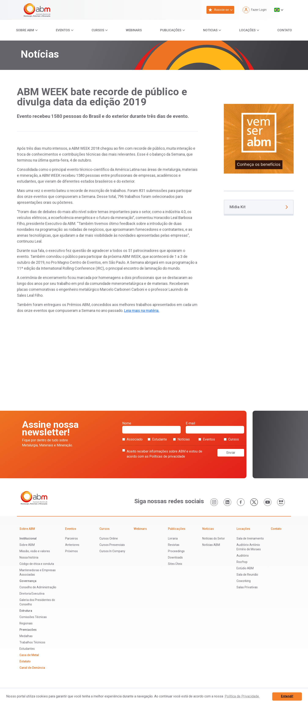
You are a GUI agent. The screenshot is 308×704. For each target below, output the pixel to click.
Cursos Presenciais (112, 544)
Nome (151, 427)
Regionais (26, 623)
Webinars (134, 30)
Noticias (210, 30)
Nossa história (28, 557)
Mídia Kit (259, 206)
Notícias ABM (211, 544)
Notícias (181, 439)
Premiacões (28, 629)
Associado (132, 439)
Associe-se (218, 10)
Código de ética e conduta (36, 563)
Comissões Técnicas (33, 617)
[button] (279, 10)
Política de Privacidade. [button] (242, 696)
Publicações (170, 30)
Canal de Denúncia (32, 667)
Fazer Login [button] (255, 10)
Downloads (175, 557)
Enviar (230, 453)
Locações (247, 30)
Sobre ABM (25, 30)
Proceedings (176, 551)
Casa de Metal (29, 655)
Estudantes (27, 648)
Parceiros (71, 538)
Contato (284, 30)
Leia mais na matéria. (141, 310)
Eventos (63, 30)
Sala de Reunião (247, 574)
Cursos (98, 30)
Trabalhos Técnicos (32, 642)
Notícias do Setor (213, 538)
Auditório (242, 555)
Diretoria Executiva (31, 593)
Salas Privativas (247, 587)
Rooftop (242, 562)
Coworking (243, 581)
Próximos (71, 551)
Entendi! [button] (287, 696)
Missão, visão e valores (34, 551)
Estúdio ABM (245, 568)
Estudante (157, 439)
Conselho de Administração (37, 587)
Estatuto (25, 661)
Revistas (173, 544)
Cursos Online (108, 538)
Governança (27, 581)
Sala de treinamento (250, 538)
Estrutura (25, 610)
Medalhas (26, 636)
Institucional (28, 538)
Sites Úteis (175, 563)
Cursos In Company (112, 551)
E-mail (215, 427)
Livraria (173, 538)
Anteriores (72, 544)
